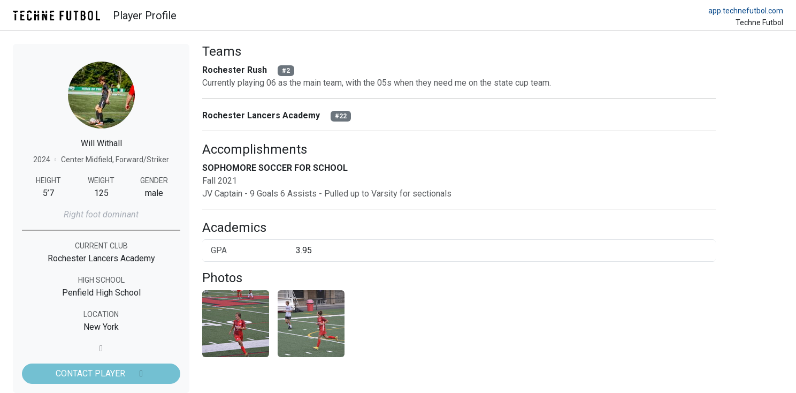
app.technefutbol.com (745, 10)
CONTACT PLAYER (101, 373)
